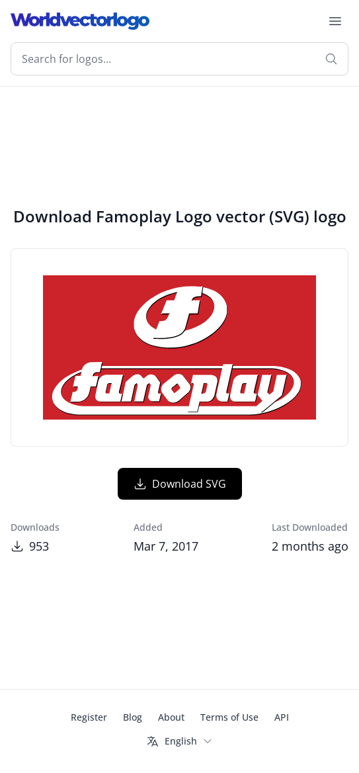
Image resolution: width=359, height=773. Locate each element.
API (281, 717)
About (171, 717)
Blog (132, 717)
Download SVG (180, 484)
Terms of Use (229, 717)
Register (89, 717)
